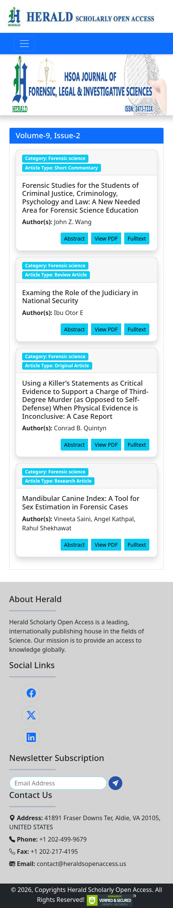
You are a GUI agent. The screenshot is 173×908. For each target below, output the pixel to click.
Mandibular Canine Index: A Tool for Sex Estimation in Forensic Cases (80, 502)
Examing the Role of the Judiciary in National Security (80, 296)
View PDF (106, 238)
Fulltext (137, 238)
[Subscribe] (115, 783)
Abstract (74, 238)
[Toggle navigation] (24, 43)
